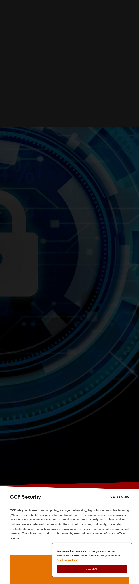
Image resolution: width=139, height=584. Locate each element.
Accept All (92, 569)
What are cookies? (67, 559)
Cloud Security (119, 475)
